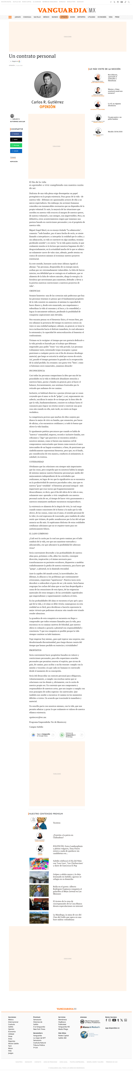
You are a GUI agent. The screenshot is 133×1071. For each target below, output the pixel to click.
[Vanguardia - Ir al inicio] (66, 10)
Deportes (81, 17)
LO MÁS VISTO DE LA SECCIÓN (105, 69)
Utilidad (91, 17)
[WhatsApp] (71, 735)
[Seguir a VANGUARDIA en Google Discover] (15, 61)
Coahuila (27, 17)
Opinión (64, 17)
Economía (102, 17)
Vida (110, 17)
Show (72, 17)
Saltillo (37, 17)
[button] (10, 17)
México (46, 17)
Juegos (18, 17)
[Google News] (42, 735)
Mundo (55, 17)
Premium (118, 17)
